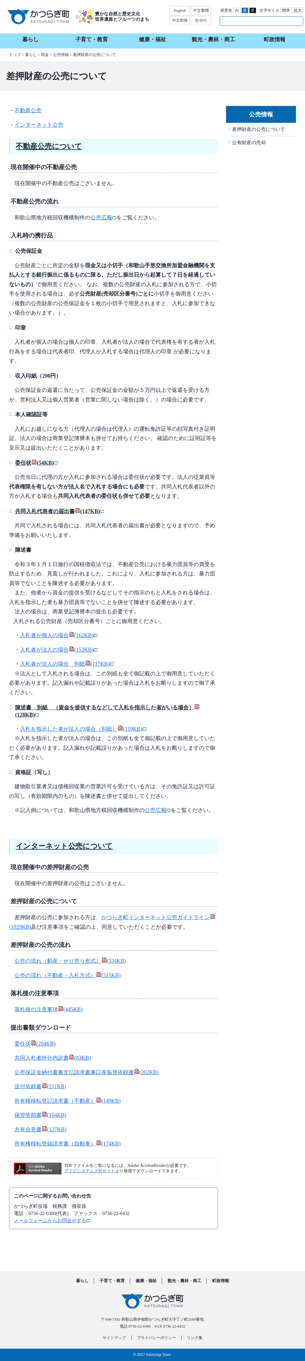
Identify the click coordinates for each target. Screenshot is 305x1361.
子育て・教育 (112, 1281)
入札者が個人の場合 (59, 635)
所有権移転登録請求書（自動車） (67, 1144)
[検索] (255, 20)
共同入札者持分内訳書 (52, 1058)
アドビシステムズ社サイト (89, 1170)
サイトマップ (114, 1338)
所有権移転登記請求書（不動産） (67, 1101)
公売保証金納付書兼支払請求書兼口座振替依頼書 (86, 1072)
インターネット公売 (38, 125)
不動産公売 (28, 110)
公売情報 (61, 54)
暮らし (31, 54)
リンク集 (195, 1338)
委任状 (36, 463)
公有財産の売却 (249, 142)
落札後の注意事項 (48, 1009)
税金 (45, 54)
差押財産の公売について (258, 129)
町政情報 (220, 1281)
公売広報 (103, 218)
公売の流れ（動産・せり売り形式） (70, 961)
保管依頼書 (40, 1115)
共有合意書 (40, 1130)
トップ (15, 54)
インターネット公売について (64, 846)
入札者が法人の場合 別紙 (67, 664)
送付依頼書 (40, 1087)
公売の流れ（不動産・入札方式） (67, 975)
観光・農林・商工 (184, 1281)
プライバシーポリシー (156, 1338)
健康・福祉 (146, 1281)
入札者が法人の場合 (59, 650)
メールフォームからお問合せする (52, 1220)
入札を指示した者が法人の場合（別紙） (83, 729)
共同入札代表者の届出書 (59, 511)
